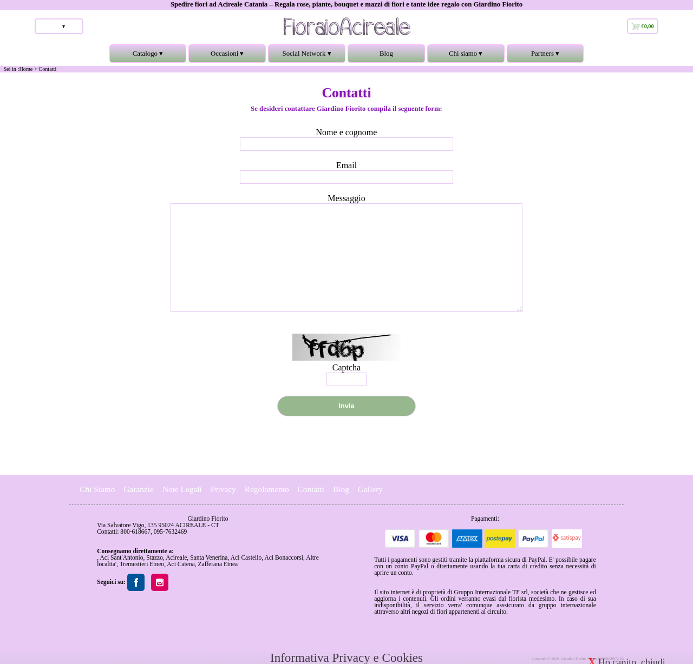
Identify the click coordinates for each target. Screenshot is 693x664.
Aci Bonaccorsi (283, 557)
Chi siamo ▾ (466, 56)
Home (25, 69)
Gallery (370, 489)
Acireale (176, 557)
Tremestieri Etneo (142, 564)
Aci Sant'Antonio (121, 557)
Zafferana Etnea (218, 564)
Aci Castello (246, 557)
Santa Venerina (208, 557)
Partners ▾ (545, 56)
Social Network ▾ (307, 56)
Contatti (311, 489)
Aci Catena (180, 564)
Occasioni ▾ (227, 56)
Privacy (223, 489)
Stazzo (154, 557)
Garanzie (138, 489)
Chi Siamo (97, 489)
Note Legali (182, 489)
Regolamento (267, 489)
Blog (386, 53)
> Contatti (45, 69)
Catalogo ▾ (148, 56)
